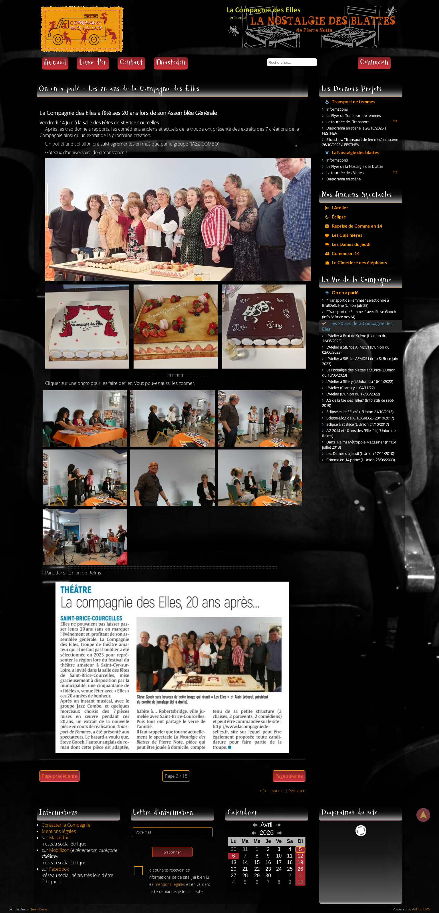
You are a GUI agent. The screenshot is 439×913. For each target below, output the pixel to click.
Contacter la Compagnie (66, 825)
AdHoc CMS (421, 909)
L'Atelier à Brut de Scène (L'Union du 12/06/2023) (354, 338)
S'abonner (172, 852)
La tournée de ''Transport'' (348, 121)
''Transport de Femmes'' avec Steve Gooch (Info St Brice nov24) (359, 314)
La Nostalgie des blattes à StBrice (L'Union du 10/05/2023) (359, 372)
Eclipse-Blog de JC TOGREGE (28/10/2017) (360, 418)
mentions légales (170, 884)
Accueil (55, 63)
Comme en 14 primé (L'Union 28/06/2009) (360, 459)
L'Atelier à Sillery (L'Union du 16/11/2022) (359, 381)
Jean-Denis (39, 909)
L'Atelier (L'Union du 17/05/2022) (353, 394)
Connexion (374, 63)
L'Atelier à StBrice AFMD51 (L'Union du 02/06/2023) (356, 350)
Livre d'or (93, 63)
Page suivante (289, 776)
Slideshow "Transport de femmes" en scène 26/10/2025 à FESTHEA (360, 142)
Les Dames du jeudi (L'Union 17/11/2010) (360, 453)
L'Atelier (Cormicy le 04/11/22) (350, 387)
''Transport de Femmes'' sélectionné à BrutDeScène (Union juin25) (355, 303)
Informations (337, 109)
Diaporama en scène (343, 179)
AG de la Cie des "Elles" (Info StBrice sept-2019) (358, 403)
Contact (131, 63)
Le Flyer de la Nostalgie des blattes (354, 166)
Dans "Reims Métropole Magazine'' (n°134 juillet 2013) (359, 444)
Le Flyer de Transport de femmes (353, 115)
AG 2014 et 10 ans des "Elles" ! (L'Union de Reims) (359, 433)
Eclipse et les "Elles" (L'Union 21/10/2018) (360, 411)
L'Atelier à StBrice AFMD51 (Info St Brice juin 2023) (360, 361)
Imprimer (277, 790)
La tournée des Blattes (344, 172)
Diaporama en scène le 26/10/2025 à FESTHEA (354, 131)
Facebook (59, 869)
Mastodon (171, 63)
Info (262, 790)
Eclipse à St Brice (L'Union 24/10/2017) (357, 424)
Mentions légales (59, 831)
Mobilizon (59, 850)
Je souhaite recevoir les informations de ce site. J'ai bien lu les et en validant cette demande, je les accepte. (179, 871)
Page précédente (59, 776)
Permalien (297, 790)
